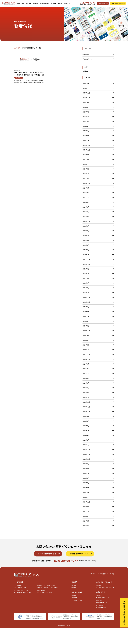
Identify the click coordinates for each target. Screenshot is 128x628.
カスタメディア (18, 585)
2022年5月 (85, 245)
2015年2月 (85, 497)
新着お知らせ (86, 54)
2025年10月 (86, 98)
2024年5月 (85, 174)
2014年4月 (85, 521)
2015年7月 (85, 473)
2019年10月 (86, 331)
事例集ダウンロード (101, 603)
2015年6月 (85, 478)
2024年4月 (85, 178)
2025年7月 (85, 112)
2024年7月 (85, 164)
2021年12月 (86, 259)
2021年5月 (85, 274)
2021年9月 (85, 269)
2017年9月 (85, 364)
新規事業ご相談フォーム (102, 598)
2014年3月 (85, 526)
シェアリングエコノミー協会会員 (105, 588)
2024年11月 (86, 150)
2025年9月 (85, 102)
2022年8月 (85, 231)
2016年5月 (85, 431)
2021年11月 (86, 264)
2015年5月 (85, 483)
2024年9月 (85, 155)
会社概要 (53, 3)
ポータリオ (23, 593)
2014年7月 (85, 511)
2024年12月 (86, 145)
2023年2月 (85, 216)
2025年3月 (85, 131)
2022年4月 (85, 250)
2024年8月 (85, 159)
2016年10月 (86, 412)
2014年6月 (85, 516)
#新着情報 (85, 71)
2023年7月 (85, 197)
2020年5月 (85, 321)
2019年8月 (85, 340)
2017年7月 (85, 373)
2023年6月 (85, 202)
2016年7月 (85, 426)
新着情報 (74, 595)
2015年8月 (85, 469)
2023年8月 (85, 193)
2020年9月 (85, 307)
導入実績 (29, 3)
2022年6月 (85, 240)
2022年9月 (85, 226)
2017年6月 (85, 378)
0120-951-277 (87, 3)
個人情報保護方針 (101, 607)
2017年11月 (86, 354)
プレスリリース (87, 59)
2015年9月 (85, 464)
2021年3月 (85, 283)
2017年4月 (85, 383)
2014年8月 (85, 507)
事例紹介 (35, 3)
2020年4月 (85, 326)
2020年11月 (86, 297)
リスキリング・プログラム (21, 590)
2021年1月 (85, 293)
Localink (44, 593)
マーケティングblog (77, 600)
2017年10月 (86, 359)
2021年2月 (85, 288)
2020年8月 (85, 312)
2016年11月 (86, 407)
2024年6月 (85, 169)
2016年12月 (86, 402)
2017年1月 (85, 397)
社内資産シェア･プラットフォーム (46, 585)
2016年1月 (85, 445)
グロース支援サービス (20, 588)
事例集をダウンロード (79, 553)
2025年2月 (85, 136)
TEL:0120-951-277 (65, 560)
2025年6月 (85, 117)
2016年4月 (85, 435)
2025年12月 (86, 93)
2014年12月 (86, 502)
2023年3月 (85, 212)
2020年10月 (86, 302)
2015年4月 (85, 488)
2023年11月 (86, 183)
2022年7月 (85, 236)
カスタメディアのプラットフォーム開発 (47, 588)
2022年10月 (86, 221)
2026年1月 (85, 88)
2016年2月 (85, 440)
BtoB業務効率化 (41, 590)
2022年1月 (85, 255)
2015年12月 (86, 449)
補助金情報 (74, 598)
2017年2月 (85, 392)
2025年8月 (85, 107)
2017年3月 (85, 388)
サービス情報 (20, 3)
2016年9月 (85, 416)
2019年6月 (85, 345)
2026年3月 (85, 83)
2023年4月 (85, 207)
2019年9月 (85, 335)
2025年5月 (85, 121)
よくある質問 (99, 605)
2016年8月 (85, 421)
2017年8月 (85, 369)
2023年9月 (85, 188)
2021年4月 (85, 278)
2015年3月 (85, 492)
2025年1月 (85, 140)
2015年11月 (86, 454)
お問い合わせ (99, 595)
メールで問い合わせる (47, 553)
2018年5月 (85, 350)
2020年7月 (85, 316)
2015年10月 (86, 459)
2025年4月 (85, 126)
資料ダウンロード (101, 600)
